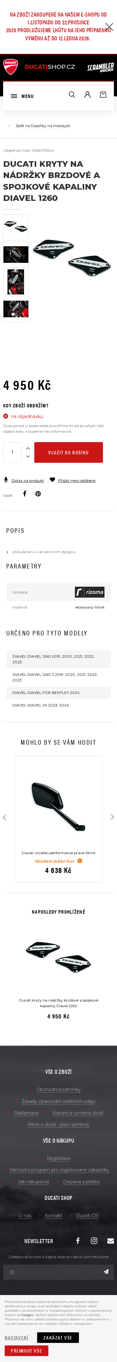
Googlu (27, 1315)
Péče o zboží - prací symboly (59, 1124)
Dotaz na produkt (23, 480)
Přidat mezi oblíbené (72, 480)
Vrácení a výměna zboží (77, 1113)
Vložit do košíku (68, 452)
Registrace (58, 1158)
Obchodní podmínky (59, 1089)
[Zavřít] (109, 28)
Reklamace (26, 1113)
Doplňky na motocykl (50, 125)
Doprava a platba (81, 1182)
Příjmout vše (26, 1350)
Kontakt (53, 1215)
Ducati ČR (87, 1215)
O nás (25, 1215)
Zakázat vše (58, 1337)
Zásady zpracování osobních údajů (58, 1101)
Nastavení (16, 1337)
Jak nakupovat (33, 1182)
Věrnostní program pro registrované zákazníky (59, 1170)
